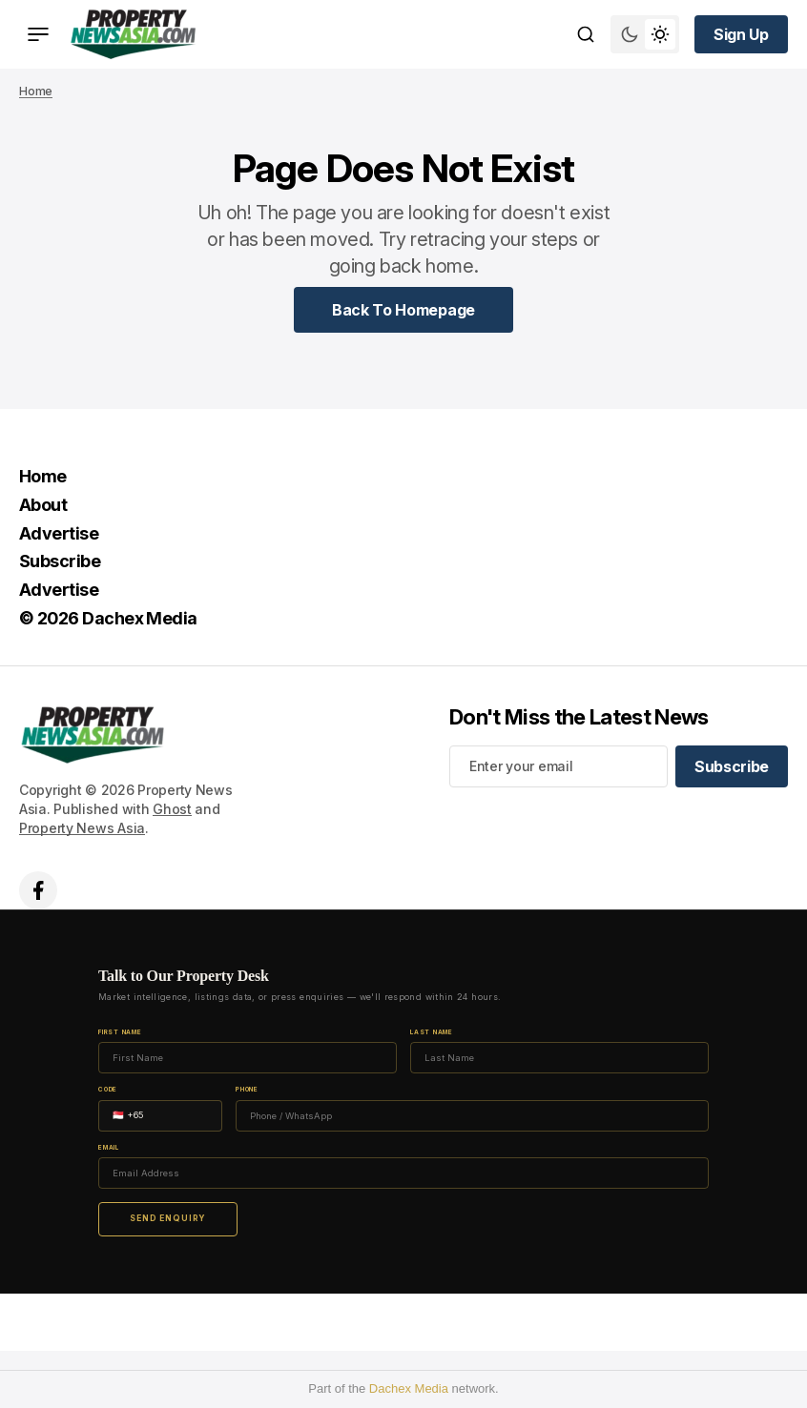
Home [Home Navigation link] (43, 476)
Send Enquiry (168, 1218)
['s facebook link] (38, 890)
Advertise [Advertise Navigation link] (58, 533)
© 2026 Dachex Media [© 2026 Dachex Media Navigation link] (108, 618)
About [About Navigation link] (43, 505)
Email (108, 1148)
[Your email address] (558, 766)
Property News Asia (82, 828)
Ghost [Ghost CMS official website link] (172, 809)
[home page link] (133, 34)
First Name (120, 1033)
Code (107, 1090)
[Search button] (585, 34)
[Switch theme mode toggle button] (644, 34)
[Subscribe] (731, 766)
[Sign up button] (741, 34)
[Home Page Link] (403, 310)
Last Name (431, 1033)
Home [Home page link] (35, 91)
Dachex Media (408, 1388)
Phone (247, 1090)
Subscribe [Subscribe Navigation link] (59, 561)
